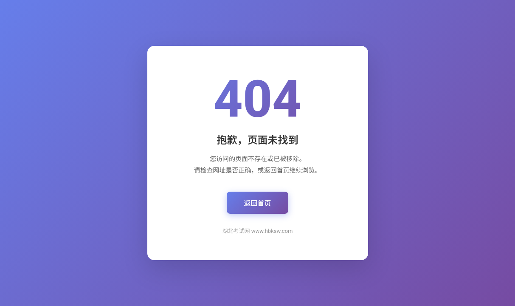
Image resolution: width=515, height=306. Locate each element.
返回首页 (257, 203)
